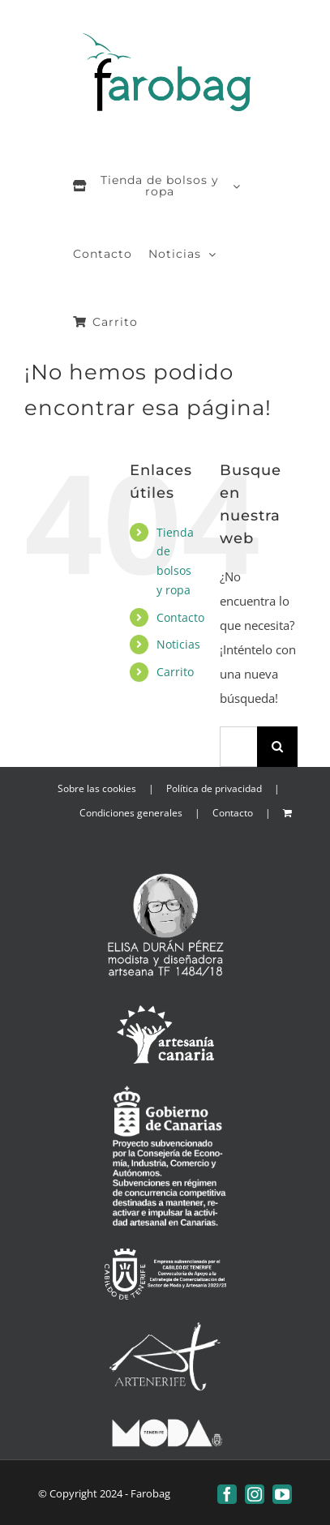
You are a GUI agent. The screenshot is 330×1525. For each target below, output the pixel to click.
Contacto (180, 617)
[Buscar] (277, 746)
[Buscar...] (238, 746)
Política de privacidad (214, 788)
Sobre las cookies (97, 788)
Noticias (178, 644)
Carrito (175, 671)
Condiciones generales (130, 813)
